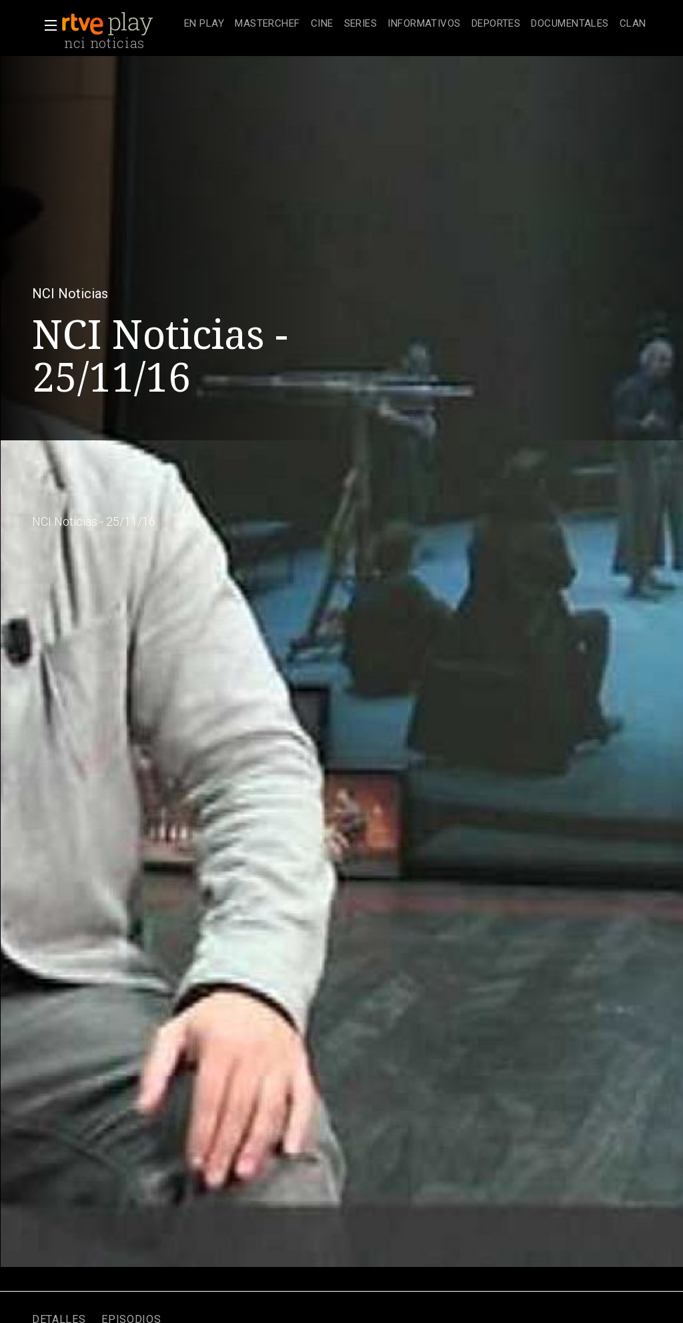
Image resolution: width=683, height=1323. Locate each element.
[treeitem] (204, 24)
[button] (46, 25)
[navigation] (415, 24)
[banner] (120, 24)
